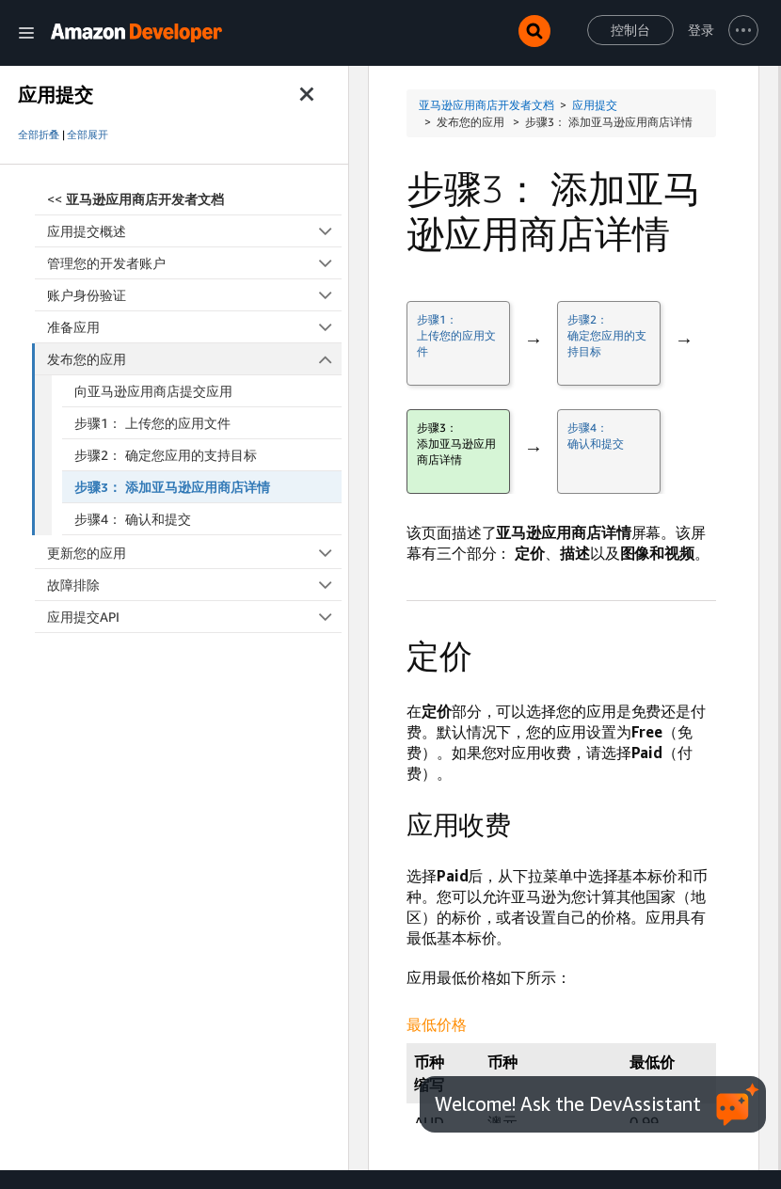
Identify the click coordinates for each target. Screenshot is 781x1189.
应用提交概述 (194, 231)
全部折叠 (38, 134)
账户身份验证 (194, 295)
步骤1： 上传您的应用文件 (152, 423)
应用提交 (594, 105)
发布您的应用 (195, 359)
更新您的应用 (194, 553)
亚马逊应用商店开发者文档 (486, 105)
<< (135, 199)
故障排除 (194, 585)
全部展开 (87, 134)
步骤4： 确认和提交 (132, 519)
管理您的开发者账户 (194, 263)
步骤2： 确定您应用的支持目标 (165, 455)
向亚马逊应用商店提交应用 (153, 391)
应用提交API (194, 617)
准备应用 (194, 327)
